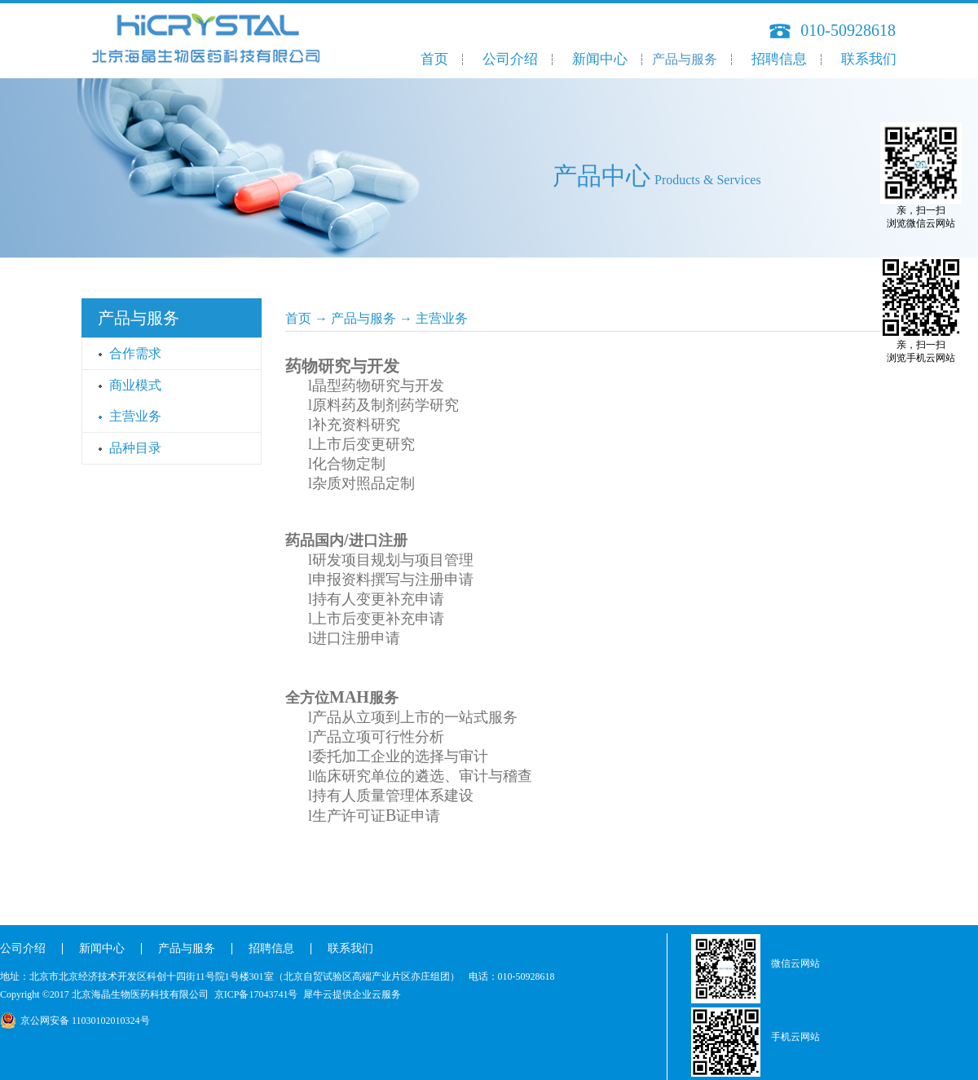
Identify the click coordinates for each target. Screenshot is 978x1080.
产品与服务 (363, 318)
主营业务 (442, 318)
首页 (434, 59)
